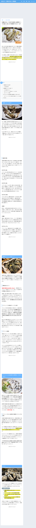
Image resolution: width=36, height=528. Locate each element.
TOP (21, 1)
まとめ (4, 97)
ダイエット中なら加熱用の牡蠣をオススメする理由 (12, 96)
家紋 (24, 1)
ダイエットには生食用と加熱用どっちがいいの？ (11, 94)
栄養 (26, 1)
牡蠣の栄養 (6, 86)
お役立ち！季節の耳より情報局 (8, 1)
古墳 (29, 1)
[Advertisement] (12, 10)
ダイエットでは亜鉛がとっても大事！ (10, 91)
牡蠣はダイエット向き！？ (8, 88)
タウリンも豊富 (7, 92)
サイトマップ (33, 1)
